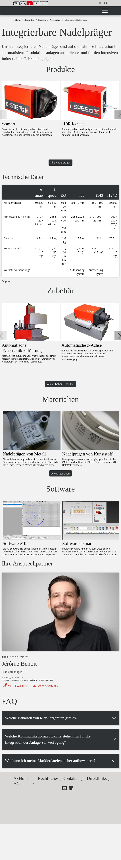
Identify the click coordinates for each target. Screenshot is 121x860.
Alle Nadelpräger (60, 162)
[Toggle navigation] (104, 11)
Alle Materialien (60, 473)
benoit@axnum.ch (45, 685)
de (101, 3)
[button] (119, 114)
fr (105, 3)
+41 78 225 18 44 (15, 685)
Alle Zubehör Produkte (60, 384)
